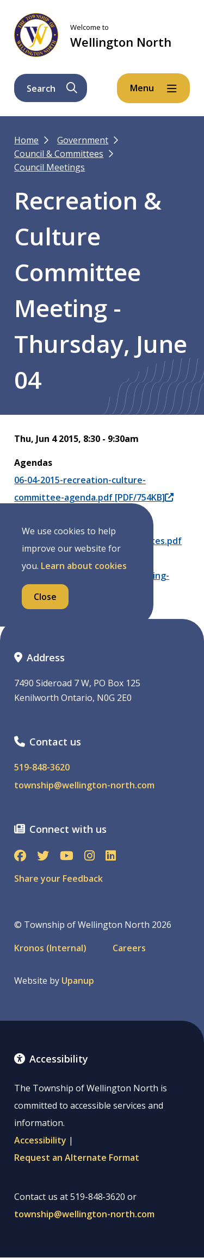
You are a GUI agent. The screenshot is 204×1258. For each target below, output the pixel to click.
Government (82, 140)
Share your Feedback (58, 878)
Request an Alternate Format (76, 1158)
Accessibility (40, 1140)
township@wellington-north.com (84, 785)
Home (26, 140)
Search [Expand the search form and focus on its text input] (52, 88)
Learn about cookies (84, 566)
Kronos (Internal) (50, 948)
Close (45, 597)
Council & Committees (58, 154)
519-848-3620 (42, 767)
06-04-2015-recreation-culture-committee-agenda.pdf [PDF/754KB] (94, 488)
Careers (129, 948)
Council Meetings (49, 167)
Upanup (77, 981)
